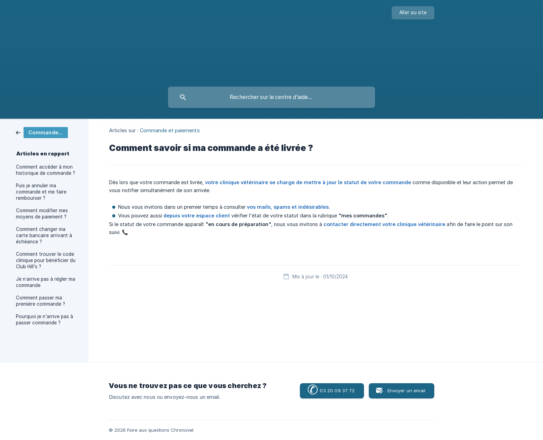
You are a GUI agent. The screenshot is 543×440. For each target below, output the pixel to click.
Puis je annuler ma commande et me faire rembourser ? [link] (41, 192)
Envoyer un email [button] (406, 390)
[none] (413, 12)
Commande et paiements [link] (170, 130)
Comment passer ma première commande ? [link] (40, 301)
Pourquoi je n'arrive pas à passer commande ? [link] (44, 319)
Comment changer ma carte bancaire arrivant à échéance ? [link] (44, 235)
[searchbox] (271, 97)
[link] (42, 132)
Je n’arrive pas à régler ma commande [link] (45, 282)
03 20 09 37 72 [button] (331, 390)
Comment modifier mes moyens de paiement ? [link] (42, 213)
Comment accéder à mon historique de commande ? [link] (45, 170)
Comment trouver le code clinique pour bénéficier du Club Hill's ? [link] (45, 260)
